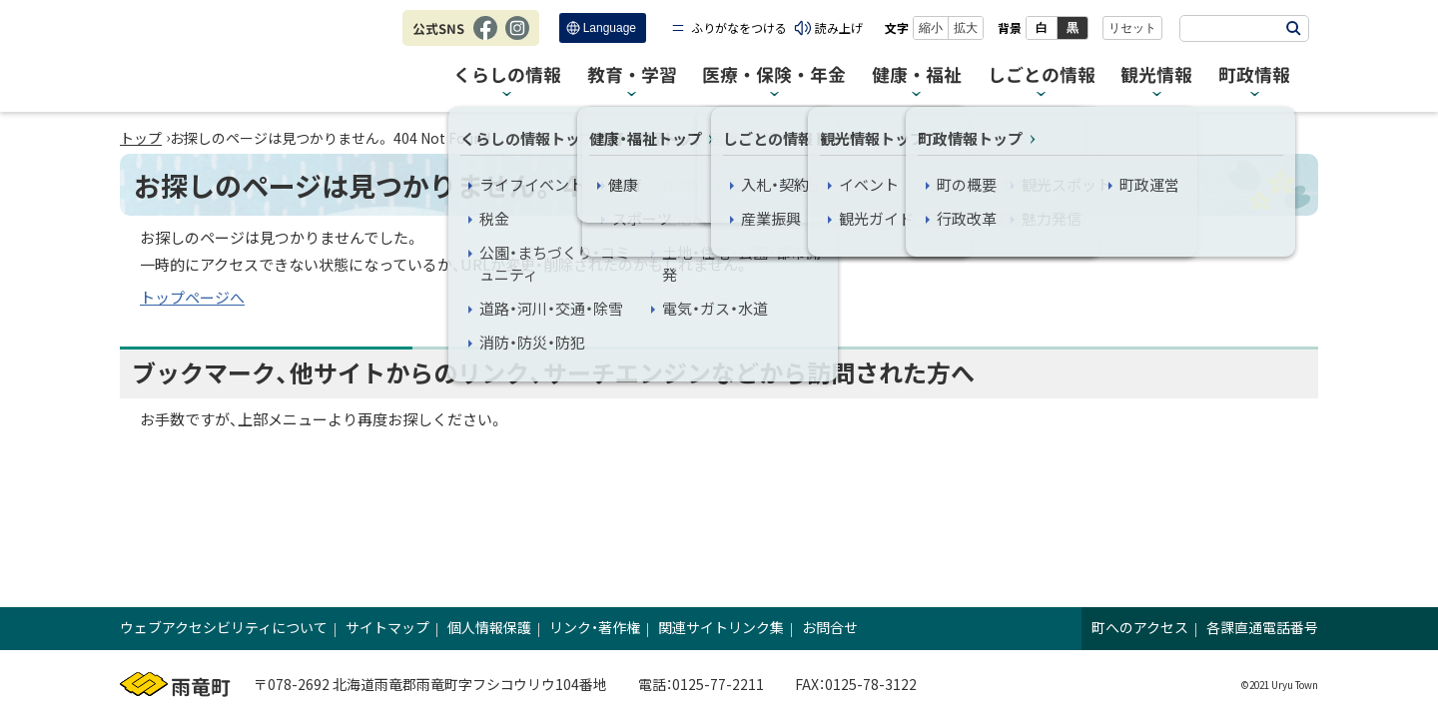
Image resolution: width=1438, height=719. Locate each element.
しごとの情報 (1041, 75)
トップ (141, 138)
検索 (1293, 28)
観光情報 (1156, 75)
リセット (1132, 28)
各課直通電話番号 (1262, 627)
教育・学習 (632, 75)
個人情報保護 (489, 627)
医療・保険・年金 (774, 75)
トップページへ (192, 297)
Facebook (485, 38)
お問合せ (830, 627)
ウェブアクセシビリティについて (224, 627)
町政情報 (1254, 75)
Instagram (517, 38)
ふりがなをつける (739, 27)
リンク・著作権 (594, 627)
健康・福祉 (917, 75)
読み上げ (839, 27)
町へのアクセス (1139, 627)
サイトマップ (387, 627)
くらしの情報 (507, 75)
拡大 (966, 28)
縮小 (931, 28)
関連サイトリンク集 (721, 627)
